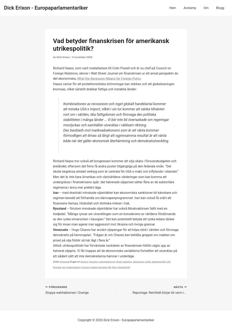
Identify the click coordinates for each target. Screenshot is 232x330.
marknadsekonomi (107, 262)
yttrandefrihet (123, 267)
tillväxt (119, 262)
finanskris (93, 262)
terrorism (86, 267)
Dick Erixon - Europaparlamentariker (46, 8)
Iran (63, 267)
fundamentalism (73, 267)
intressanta (64, 262)
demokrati (102, 267)
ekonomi (84, 262)
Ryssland (57, 267)
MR (109, 267)
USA (168, 262)
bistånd (94, 267)
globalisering (138, 262)
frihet (114, 267)
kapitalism (127, 262)
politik (148, 262)
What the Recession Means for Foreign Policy (109, 78)
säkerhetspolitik (159, 262)
